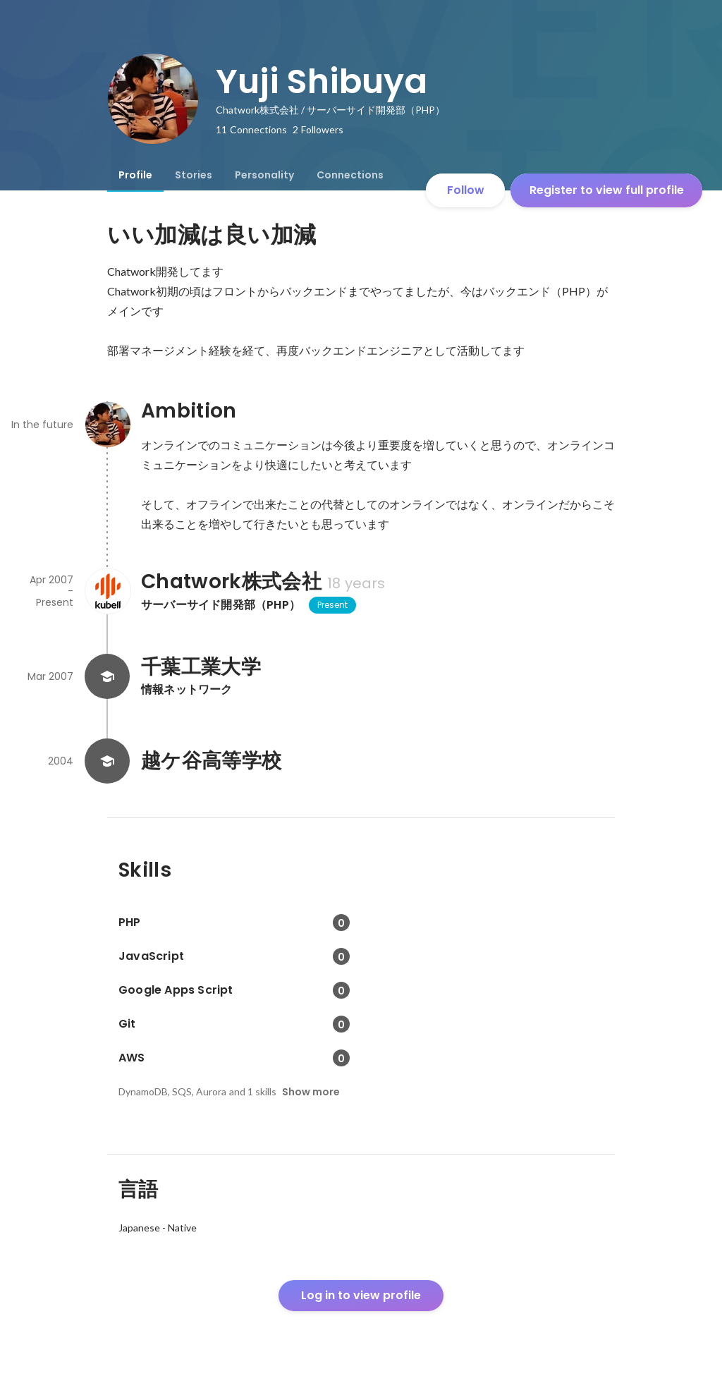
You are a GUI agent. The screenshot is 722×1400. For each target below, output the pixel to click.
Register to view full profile (607, 190)
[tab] (135, 175)
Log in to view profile (361, 1295)
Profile (135, 175)
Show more (311, 1092)
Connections (350, 175)
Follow (465, 190)
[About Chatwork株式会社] (107, 591)
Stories (193, 175)
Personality (264, 175)
